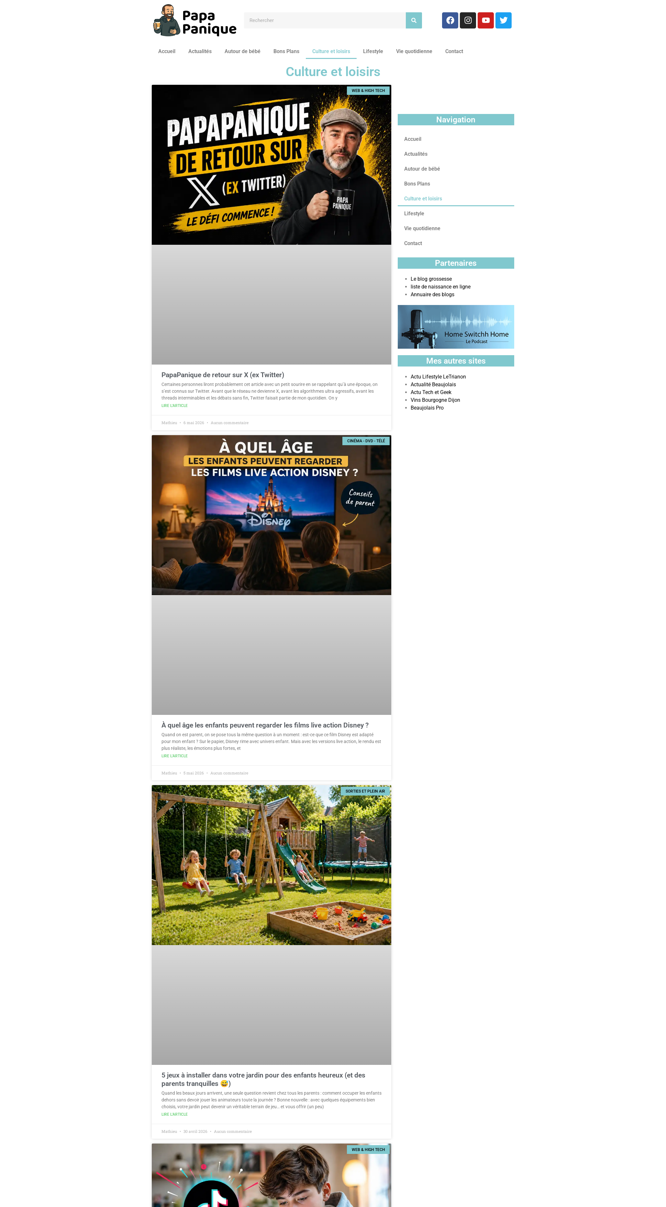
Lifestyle (373, 51)
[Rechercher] (414, 20)
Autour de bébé (243, 51)
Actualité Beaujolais (433, 384)
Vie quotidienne (414, 51)
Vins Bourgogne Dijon (435, 400)
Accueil (166, 51)
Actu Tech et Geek (431, 392)
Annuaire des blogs (432, 294)
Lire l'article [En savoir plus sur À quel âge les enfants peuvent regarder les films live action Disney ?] (174, 756)
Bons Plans (286, 51)
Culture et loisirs (331, 51)
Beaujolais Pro (427, 408)
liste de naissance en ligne (441, 287)
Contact (454, 51)
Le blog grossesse (431, 279)
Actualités (200, 51)
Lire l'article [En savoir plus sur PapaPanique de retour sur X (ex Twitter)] (174, 405)
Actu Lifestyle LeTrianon (438, 377)
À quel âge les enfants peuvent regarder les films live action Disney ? (265, 725)
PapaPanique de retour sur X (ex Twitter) (222, 375)
